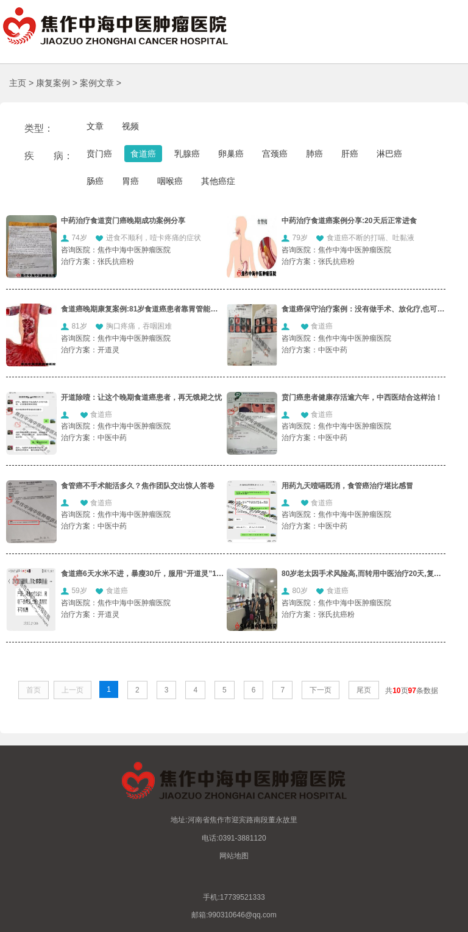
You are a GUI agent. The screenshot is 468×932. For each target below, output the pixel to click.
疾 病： (48, 156)
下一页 (321, 690)
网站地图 (234, 856)
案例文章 (97, 83)
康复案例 (53, 83)
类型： (39, 128)
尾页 (363, 690)
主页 (17, 83)
